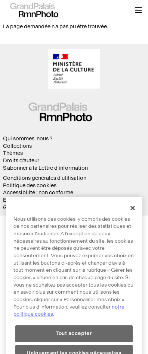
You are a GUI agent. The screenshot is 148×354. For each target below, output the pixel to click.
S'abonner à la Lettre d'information (45, 168)
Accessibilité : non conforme (38, 192)
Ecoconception (22, 200)
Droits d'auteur (21, 160)
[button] (138, 10)
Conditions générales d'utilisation (44, 178)
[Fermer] (132, 216)
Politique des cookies (29, 185)
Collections (17, 146)
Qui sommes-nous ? (27, 138)
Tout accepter (74, 341)
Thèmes (13, 153)
